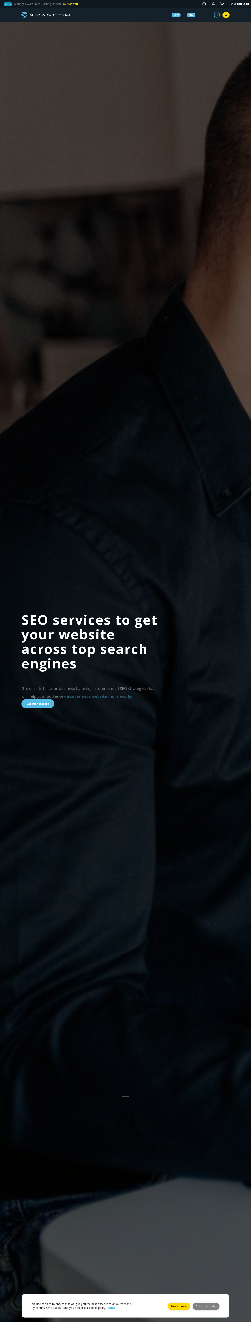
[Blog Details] (204, 3)
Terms (110, 1308)
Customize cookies (206, 1305)
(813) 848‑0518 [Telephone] (239, 4)
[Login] (222, 3)
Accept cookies (178, 1305)
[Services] (186, 14)
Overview (70, 4)
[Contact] (213, 3)
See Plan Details (39, 704)
